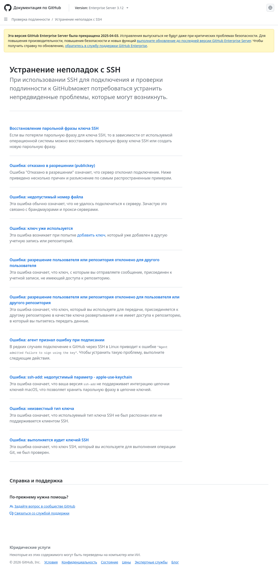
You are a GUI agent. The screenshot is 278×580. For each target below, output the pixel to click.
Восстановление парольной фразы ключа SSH (54, 128)
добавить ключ (91, 235)
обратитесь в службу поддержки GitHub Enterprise (106, 45)
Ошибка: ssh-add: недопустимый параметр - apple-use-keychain (71, 377)
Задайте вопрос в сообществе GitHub (42, 506)
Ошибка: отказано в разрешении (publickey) (52, 165)
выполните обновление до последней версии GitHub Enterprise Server (194, 40)
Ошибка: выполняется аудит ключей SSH (49, 440)
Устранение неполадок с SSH (78, 19)
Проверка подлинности (31, 19)
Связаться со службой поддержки (39, 513)
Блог (175, 562)
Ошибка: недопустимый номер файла (46, 197)
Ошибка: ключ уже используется (41, 228)
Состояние (109, 562)
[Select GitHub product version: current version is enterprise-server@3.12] (102, 8)
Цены (126, 562)
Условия (51, 562)
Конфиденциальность (79, 562)
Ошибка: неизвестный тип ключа (42, 408)
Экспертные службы (151, 562)
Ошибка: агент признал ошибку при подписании (57, 340)
